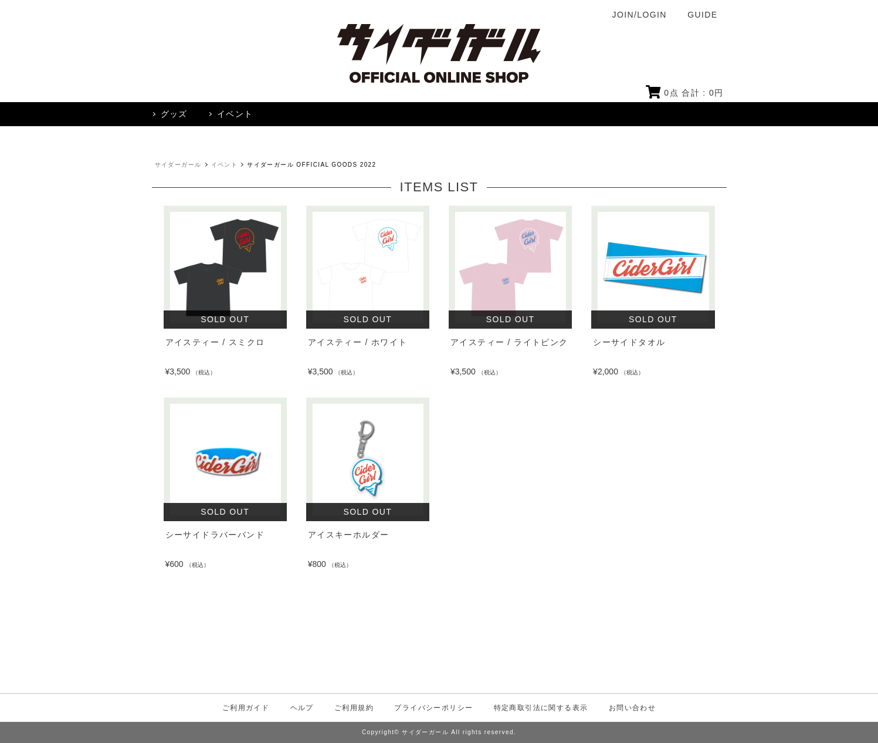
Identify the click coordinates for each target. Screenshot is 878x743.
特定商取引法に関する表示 (541, 708)
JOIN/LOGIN (639, 14)
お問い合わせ (632, 708)
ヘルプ (302, 708)
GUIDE (702, 14)
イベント (224, 164)
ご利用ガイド (245, 708)
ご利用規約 (354, 708)
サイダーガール (178, 164)
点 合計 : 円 (685, 92)
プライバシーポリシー (433, 708)
